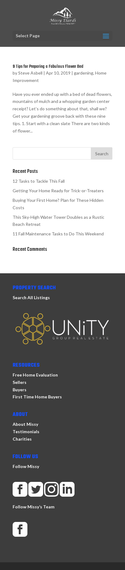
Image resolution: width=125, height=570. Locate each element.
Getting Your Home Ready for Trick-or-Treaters (58, 190)
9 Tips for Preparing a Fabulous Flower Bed (48, 66)
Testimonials (26, 431)
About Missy (25, 424)
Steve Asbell (30, 72)
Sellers (19, 382)
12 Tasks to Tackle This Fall (39, 181)
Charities (22, 439)
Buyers (19, 389)
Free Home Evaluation (35, 374)
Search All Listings (31, 297)
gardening (83, 72)
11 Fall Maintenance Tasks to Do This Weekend (58, 233)
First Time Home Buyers (37, 396)
